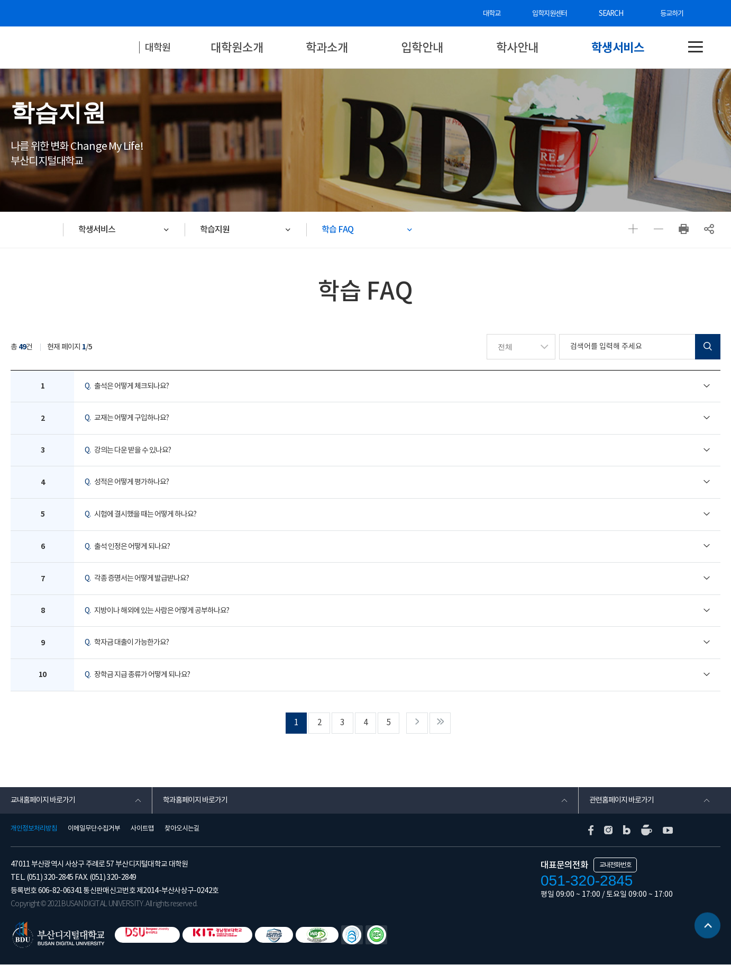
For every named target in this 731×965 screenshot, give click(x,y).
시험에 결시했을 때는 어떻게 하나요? (140, 514)
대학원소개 (237, 47)
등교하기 (671, 13)
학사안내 (517, 47)
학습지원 (216, 229)
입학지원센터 (551, 13)
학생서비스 (617, 47)
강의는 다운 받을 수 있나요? (128, 450)
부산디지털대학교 (79, 47)
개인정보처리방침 (34, 829)
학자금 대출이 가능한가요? (127, 643)
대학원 (158, 47)
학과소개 (327, 47)
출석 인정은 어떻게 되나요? (127, 547)
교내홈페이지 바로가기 (43, 801)
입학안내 (422, 47)
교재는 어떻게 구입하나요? (127, 418)
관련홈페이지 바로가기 (621, 801)
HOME (37, 230)
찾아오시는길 (182, 829)
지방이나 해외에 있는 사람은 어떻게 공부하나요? (157, 611)
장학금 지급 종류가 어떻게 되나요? (137, 675)
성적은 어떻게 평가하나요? (127, 483)
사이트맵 (142, 829)
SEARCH (612, 13)
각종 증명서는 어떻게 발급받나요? (137, 579)
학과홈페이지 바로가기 (195, 801)
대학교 (493, 13)
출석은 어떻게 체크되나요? (127, 386)
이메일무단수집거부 (94, 829)
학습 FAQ (339, 229)
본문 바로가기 (0, 0)
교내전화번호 (615, 865)
